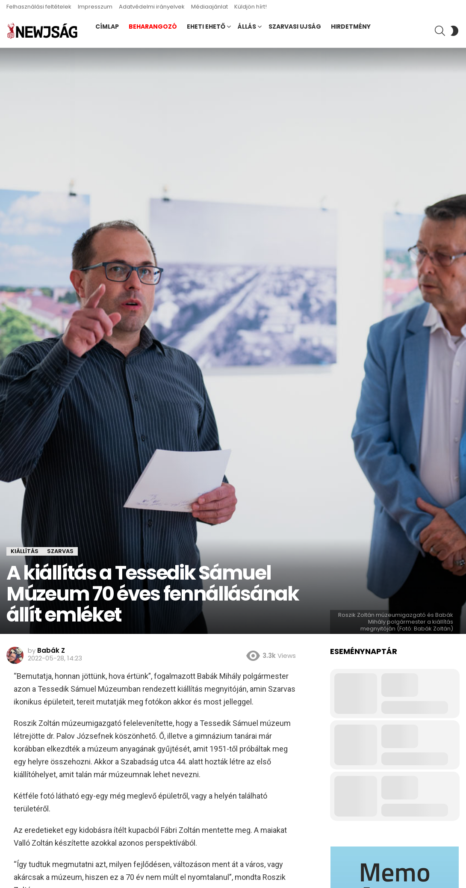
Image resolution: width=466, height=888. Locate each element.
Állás (247, 26)
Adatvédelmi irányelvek (152, 7)
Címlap (107, 26)
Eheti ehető (206, 26)
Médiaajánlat (209, 7)
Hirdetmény (351, 26)
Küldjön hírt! (250, 7)
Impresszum (95, 7)
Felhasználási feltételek (38, 7)
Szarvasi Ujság (294, 26)
